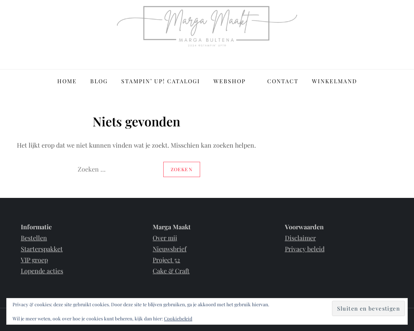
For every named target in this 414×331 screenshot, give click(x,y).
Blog (99, 81)
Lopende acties (42, 271)
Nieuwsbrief (169, 249)
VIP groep (34, 260)
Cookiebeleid (178, 318)
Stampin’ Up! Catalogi (160, 81)
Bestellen (34, 238)
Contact (283, 81)
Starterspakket (42, 249)
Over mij (165, 238)
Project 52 (166, 260)
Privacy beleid (305, 249)
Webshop (233, 81)
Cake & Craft (171, 271)
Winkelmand (334, 81)
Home (67, 81)
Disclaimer (300, 238)
